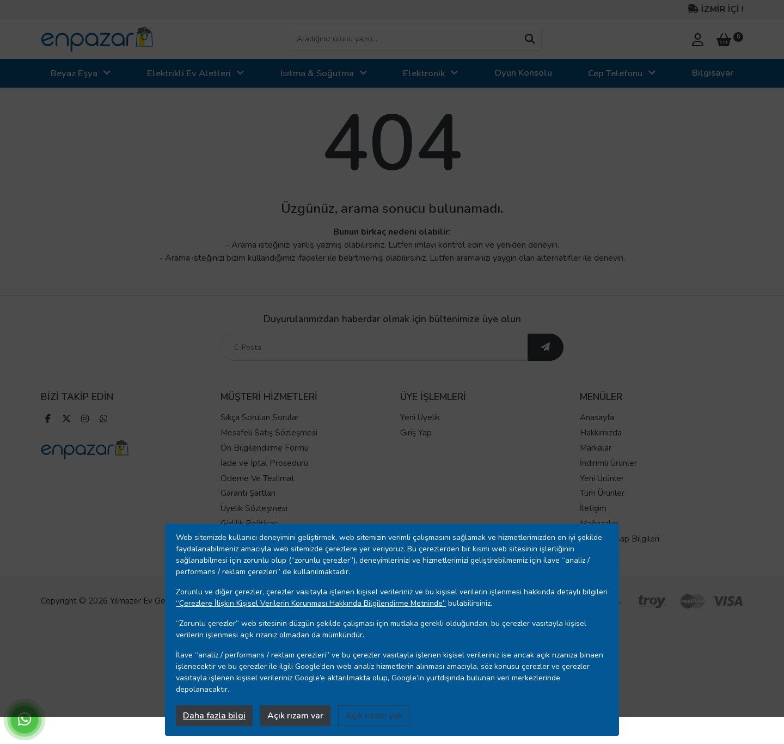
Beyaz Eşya (74, 73)
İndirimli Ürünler (608, 463)
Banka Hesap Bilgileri (619, 538)
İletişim (593, 508)
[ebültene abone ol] (546, 347)
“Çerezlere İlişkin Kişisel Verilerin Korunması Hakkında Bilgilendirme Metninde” (311, 603)
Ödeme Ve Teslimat (257, 478)
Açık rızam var (295, 716)
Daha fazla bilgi (214, 716)
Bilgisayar (712, 72)
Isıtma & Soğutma (317, 73)
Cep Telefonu (615, 73)
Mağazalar (599, 523)
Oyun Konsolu (523, 72)
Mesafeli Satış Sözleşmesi (268, 432)
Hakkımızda (601, 432)
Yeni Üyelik (420, 417)
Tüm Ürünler (602, 493)
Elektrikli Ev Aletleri (189, 73)
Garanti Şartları (247, 493)
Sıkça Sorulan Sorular (259, 417)
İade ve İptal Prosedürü (264, 463)
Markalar (595, 447)
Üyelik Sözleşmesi (253, 508)
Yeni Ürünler (602, 478)
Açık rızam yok (373, 716)
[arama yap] (529, 39)
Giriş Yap (416, 432)
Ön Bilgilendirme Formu (264, 447)
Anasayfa (597, 417)
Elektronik (424, 73)
